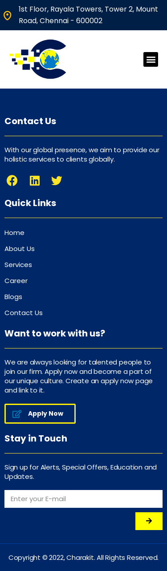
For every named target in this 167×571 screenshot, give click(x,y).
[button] (150, 59)
